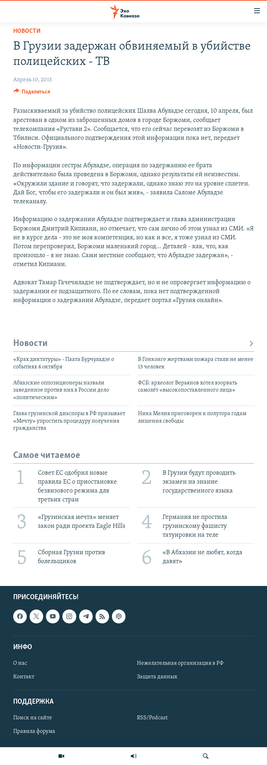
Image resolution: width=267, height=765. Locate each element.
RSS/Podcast (152, 718)
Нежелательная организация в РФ (180, 663)
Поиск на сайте (32, 718)
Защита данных (157, 677)
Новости (27, 31)
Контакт (23, 677)
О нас (20, 663)
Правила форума (34, 731)
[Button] (32, 93)
